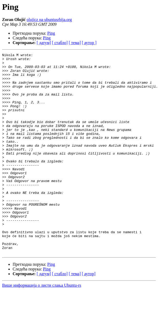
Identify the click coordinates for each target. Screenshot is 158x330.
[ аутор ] (89, 42)
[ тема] (75, 42)
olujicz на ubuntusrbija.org (49, 19)
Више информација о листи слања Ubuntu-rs (41, 325)
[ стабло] (60, 42)
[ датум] (44, 42)
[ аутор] (88, 314)
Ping (51, 33)
